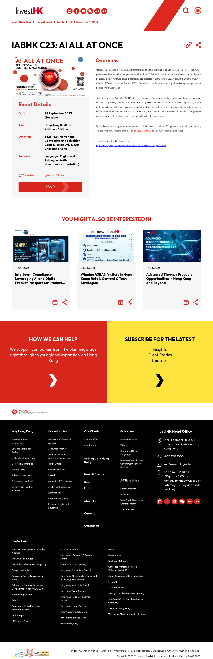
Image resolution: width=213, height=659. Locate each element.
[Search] (185, 10)
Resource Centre (128, 439)
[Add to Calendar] (55, 302)
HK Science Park (20, 621)
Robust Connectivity (22, 475)
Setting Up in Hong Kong (96, 460)
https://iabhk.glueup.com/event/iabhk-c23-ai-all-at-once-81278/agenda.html (131, 145)
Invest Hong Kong (21, 21)
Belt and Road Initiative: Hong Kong (29, 564)
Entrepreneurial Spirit (22, 481)
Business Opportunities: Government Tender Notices (132, 464)
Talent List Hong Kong (119, 608)
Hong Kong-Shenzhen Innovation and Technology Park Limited (78, 578)
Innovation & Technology (60, 481)
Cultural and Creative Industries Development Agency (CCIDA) (27, 587)
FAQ (122, 445)
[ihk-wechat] (90, 11)
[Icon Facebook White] (76, 11)
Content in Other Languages (128, 453)
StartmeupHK (127, 509)
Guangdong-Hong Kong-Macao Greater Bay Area (27, 608)
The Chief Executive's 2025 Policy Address (28, 551)
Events (60, 21)
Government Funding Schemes (22, 488)
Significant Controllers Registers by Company (125, 601)
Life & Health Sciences (59, 486)
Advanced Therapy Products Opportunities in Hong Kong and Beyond (169, 278)
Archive (105, 650)
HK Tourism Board (69, 549)
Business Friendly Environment (20, 441)
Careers (89, 513)
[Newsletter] (159, 381)
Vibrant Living (18, 469)
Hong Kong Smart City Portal (74, 585)
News (87, 482)
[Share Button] (198, 45)
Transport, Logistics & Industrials (58, 506)
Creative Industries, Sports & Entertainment (59, 456)
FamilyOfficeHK (128, 488)
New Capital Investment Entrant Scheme (132, 502)
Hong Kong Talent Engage (73, 591)
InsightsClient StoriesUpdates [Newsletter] (160, 355)
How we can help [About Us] (53, 339)
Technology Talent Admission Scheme (127, 614)
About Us (90, 501)
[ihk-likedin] (69, 11)
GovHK (15, 600)
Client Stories (90, 445)
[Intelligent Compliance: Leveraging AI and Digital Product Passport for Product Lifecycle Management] (41, 246)
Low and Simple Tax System (21, 450)
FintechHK (125, 494)
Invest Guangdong (69, 623)
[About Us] (53, 381)
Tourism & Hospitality (58, 498)
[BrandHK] (22, 653)
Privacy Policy (119, 650)
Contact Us (91, 525)
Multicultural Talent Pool (23, 457)
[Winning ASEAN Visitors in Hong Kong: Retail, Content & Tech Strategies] (106, 246)
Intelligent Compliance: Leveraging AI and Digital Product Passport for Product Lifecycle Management (38, 278)
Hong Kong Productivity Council (75, 570)
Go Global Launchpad (22, 463)
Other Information (177, 650)
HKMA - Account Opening (73, 564)
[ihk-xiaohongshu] (97, 11)
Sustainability (54, 492)
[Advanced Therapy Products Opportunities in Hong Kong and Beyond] (172, 246)
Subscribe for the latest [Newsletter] (160, 339)
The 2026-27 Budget (22, 558)
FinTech (51, 475)
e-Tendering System (22, 594)
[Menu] (197, 10)
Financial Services (56, 469)
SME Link (112, 581)
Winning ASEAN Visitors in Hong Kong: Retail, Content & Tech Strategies (106, 278)
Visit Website (28, 175)
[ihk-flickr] (104, 11)
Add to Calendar (56, 175)
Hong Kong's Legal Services (73, 606)
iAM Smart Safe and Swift (73, 617)
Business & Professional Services (59, 441)
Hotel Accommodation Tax (73, 611)
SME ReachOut (116, 587)
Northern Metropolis (118, 560)
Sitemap (194, 650)
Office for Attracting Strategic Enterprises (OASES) (123, 568)
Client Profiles (91, 439)
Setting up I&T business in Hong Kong (126, 593)
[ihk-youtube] (83, 11)
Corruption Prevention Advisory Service (27, 578)
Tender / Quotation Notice (83, 650)
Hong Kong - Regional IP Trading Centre (76, 557)
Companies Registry (22, 570)
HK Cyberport (19, 615)
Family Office (54, 463)
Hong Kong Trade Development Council (75, 598)
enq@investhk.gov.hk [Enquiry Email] (177, 464)
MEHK (111, 549)
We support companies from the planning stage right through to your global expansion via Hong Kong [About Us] (53, 355)
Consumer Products (57, 448)
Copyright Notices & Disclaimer (147, 650)
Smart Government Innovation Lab (125, 576)
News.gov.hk (114, 555)
